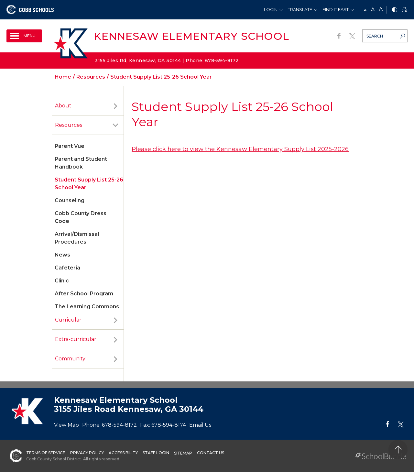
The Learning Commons (87, 306)
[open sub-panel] (115, 106)
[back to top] (398, 449)
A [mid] (373, 9)
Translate (300, 9)
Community (70, 359)
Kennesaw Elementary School (191, 36)
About (63, 106)
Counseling (69, 200)
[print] (404, 10)
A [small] (365, 9)
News (62, 255)
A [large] (381, 9)
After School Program (84, 294)
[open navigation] (24, 35)
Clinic (62, 281)
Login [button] (271, 9)
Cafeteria (67, 268)
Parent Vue (69, 146)
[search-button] (402, 37)
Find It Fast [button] (335, 9)
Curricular (68, 320)
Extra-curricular (75, 339)
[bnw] (394, 10)
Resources (68, 125)
